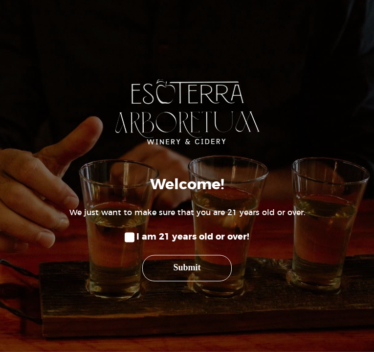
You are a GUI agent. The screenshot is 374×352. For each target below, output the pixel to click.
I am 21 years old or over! (192, 237)
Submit (186, 268)
